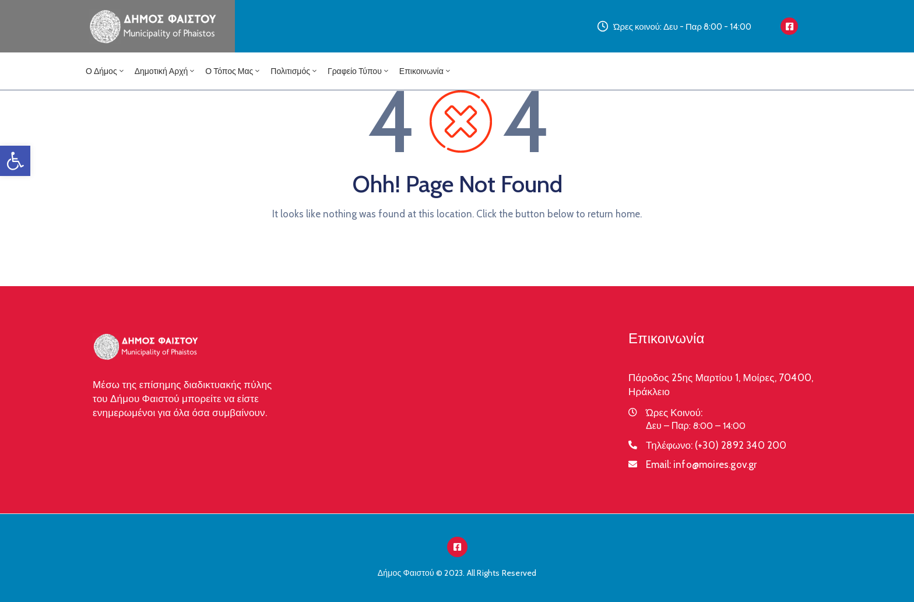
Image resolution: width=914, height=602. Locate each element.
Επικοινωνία (425, 71)
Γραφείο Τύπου (359, 71)
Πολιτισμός (294, 71)
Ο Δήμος (105, 71)
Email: (701, 464)
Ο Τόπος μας (233, 71)
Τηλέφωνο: (716, 445)
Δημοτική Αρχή (165, 71)
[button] (15, 161)
